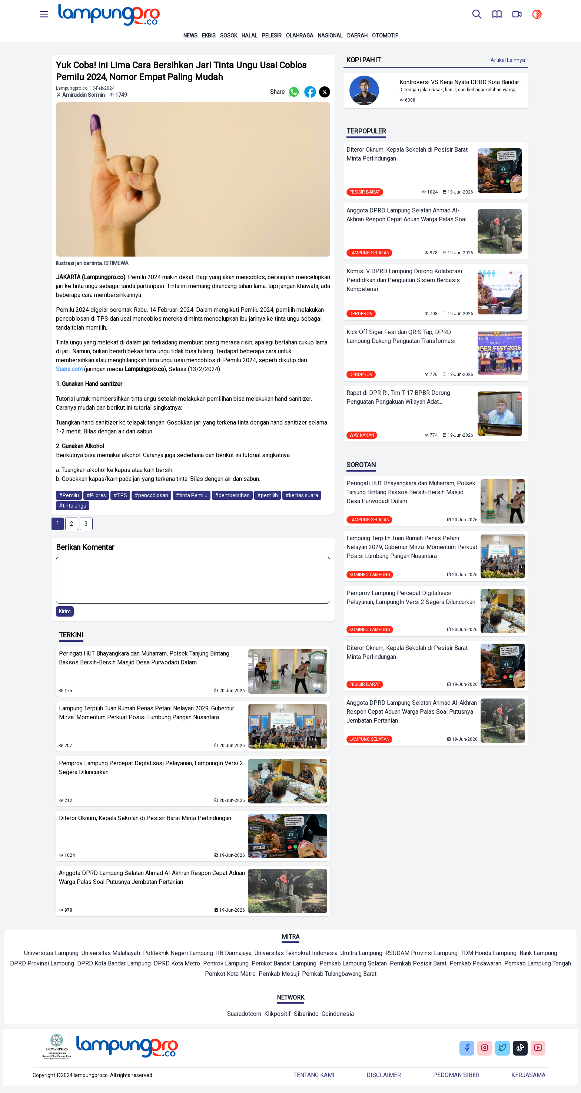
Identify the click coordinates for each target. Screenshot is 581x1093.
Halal (250, 36)
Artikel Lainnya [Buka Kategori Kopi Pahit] (508, 60)
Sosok (228, 36)
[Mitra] (51, 954)
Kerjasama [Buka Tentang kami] (528, 1075)
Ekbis (209, 36)
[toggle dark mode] (536, 15)
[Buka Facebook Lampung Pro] (466, 1048)
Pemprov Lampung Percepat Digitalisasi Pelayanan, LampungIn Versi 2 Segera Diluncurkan (151, 768)
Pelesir (272, 36)
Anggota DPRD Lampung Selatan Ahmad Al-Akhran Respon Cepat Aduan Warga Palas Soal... (408, 215)
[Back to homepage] (108, 15)
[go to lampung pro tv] (516, 15)
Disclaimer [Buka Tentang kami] (383, 1075)
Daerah (357, 36)
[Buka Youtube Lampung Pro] (538, 1048)
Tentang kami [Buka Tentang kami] (314, 1075)
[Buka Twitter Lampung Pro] (502, 1048)
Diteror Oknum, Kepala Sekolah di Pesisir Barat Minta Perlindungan (145, 818)
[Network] (244, 1015)
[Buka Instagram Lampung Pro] (484, 1048)
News (190, 36)
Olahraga (299, 36)
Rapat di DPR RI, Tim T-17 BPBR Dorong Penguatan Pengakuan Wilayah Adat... (398, 397)
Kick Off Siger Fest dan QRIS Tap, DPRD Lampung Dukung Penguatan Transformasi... (402, 336)
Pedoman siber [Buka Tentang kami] (456, 1075)
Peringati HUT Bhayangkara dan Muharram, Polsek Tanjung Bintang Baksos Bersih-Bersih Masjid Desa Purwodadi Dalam (144, 658)
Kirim (65, 611)
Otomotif (385, 36)
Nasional (330, 36)
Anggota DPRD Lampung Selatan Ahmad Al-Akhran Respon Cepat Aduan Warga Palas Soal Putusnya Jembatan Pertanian (152, 877)
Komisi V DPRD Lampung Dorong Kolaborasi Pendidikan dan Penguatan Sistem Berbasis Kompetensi (404, 280)
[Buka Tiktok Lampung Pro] (520, 1048)
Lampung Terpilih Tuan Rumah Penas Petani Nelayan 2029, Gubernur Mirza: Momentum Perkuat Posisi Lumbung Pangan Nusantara (146, 713)
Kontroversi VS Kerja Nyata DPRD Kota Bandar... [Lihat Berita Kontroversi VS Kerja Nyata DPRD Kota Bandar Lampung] (460, 82)
